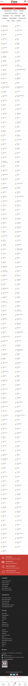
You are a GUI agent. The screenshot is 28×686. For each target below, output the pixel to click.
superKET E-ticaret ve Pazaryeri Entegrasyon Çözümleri (14, 677)
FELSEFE (21, 13)
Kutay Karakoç (5, 305)
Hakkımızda (4, 617)
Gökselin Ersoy (19, 218)
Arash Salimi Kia (5, 47)
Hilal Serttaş (18, 257)
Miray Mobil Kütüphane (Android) (8, 604)
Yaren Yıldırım (18, 515)
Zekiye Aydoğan (5, 546)
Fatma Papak (4, 183)
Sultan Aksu (18, 476)
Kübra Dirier (4, 301)
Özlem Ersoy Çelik (5, 406)
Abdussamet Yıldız (5, 25)
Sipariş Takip (4, 613)
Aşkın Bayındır (5, 56)
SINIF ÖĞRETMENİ (13, 18)
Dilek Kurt (4, 126)
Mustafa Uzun (18, 371)
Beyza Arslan (4, 91)
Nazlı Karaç (4, 384)
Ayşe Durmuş (4, 69)
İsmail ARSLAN (19, 279)
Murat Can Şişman (5, 362)
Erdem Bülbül (4, 161)
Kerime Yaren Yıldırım (6, 292)
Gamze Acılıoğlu (5, 200)
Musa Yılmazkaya (19, 362)
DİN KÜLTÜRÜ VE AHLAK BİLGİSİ (11, 13)
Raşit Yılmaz (18, 419)
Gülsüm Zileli (4, 231)
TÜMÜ (14, 8)
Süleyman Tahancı (5, 476)
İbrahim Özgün (5, 270)
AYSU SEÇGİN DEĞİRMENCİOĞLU (21, 69)
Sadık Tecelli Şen (5, 432)
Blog (3, 620)
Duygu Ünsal (4, 130)
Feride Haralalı (19, 187)
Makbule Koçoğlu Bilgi (20, 314)
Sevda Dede (18, 454)
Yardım (3, 645)
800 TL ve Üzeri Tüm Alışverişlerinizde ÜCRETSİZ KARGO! (14, 4)
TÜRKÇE (13, 20)
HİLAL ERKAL (4, 257)
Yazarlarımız (4, 618)
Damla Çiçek (4, 117)
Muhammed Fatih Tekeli (20, 349)
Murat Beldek (18, 358)
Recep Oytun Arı (5, 428)
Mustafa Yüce (4, 375)
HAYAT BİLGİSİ (18, 15)
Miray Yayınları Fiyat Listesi (7, 638)
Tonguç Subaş (19, 489)
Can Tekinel (4, 104)
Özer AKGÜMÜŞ (19, 397)
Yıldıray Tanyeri (5, 533)
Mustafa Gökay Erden (5, 371)
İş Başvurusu (4, 622)
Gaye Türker (4, 209)
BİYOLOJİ (15, 10)
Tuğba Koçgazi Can (5, 498)
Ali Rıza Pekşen (5, 43)
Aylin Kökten (18, 60)
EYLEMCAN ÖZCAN (5, 174)
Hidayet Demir (18, 253)
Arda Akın (18, 47)
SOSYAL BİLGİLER (22, 18)
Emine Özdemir (5, 148)
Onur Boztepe (4, 397)
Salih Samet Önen (19, 432)
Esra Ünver (18, 165)
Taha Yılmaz (4, 480)
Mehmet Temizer (5, 327)
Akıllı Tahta (4, 633)
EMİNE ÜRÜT (18, 148)
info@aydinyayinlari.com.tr (7, 655)
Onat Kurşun (18, 393)
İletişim (3, 636)
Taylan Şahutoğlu (5, 489)
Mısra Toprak (4, 349)
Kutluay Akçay (18, 305)
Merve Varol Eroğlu (5, 340)
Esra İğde (4, 165)
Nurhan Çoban (5, 393)
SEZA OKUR (4, 463)
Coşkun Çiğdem (19, 113)
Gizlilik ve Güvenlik (5, 582)
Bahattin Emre (4, 78)
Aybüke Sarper (5, 60)
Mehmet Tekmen (19, 323)
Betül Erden (18, 82)
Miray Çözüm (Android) (6, 599)
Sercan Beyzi (18, 441)
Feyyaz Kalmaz (5, 196)
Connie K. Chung (5, 113)
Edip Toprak (4, 139)
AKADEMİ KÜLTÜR (8, 10)
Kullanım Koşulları (5, 584)
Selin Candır (4, 441)
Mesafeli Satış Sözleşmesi (7, 589)
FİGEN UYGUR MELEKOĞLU (20, 196)
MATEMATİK (4, 18)
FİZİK (12, 15)
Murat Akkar (4, 358)
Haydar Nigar (4, 253)
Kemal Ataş (18, 288)
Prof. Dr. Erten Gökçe (19, 410)
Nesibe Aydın (18, 384)
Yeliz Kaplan (18, 524)
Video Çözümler (5, 631)
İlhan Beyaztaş (19, 270)
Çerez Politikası (5, 586)
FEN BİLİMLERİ (6, 15)
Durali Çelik (18, 126)
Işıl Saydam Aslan (5, 279)
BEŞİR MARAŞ (18, 78)
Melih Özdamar (19, 327)
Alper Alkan (18, 43)
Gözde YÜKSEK (19, 222)
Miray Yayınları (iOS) (5, 601)
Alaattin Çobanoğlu (19, 34)
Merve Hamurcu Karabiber (6, 336)
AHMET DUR (18, 25)
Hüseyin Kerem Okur (19, 266)
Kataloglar (4, 629)
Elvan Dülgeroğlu (19, 139)
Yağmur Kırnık (18, 511)
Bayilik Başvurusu (5, 624)
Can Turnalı (18, 104)
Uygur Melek (18, 502)
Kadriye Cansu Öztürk (6, 288)
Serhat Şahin (18, 445)
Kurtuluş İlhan (18, 301)
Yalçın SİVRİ (4, 515)
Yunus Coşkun (5, 537)
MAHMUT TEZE (5, 314)
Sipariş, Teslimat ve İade (6, 588)
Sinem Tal (18, 467)
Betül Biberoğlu (5, 82)
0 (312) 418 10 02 (7, 659)
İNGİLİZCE (19, 20)
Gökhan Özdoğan (5, 218)
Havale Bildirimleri (5, 615)
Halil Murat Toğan (5, 235)
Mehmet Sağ (4, 323)
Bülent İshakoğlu (5, 95)
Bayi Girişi (4, 644)
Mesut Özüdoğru (19, 340)
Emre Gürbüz (18, 152)
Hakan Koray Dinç (19, 231)
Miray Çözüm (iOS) (5, 603)
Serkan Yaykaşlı (5, 454)
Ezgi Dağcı (18, 174)
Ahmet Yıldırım (5, 34)
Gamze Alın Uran (19, 200)
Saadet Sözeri (19, 428)
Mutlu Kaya (18, 375)
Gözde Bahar (4, 222)
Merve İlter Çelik (19, 336)
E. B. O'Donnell (19, 130)
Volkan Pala (4, 511)
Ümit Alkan (4, 502)
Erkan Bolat (18, 161)
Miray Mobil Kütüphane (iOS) (7, 606)
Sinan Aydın (4, 467)
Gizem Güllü (18, 209)
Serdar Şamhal (5, 445)
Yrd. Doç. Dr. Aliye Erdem (20, 533)
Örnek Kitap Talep (5, 626)
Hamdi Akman (18, 235)
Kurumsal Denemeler (6, 635)
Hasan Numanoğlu (19, 244)
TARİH (8, 20)
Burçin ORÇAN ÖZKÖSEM (20, 95)
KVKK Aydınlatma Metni (6, 581)
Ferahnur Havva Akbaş (20, 183)
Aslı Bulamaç (18, 56)
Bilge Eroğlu (18, 91)
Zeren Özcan (18, 546)
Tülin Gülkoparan (19, 498)
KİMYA (23, 15)
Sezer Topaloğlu (19, 463)
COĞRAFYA (21, 10)
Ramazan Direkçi (5, 419)
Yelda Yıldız (4, 524)
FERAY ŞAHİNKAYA (5, 187)
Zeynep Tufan (4, 550)
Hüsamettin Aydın (5, 266)
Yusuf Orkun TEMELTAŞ (20, 537)
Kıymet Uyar (18, 292)
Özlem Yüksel (4, 410)
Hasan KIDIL (4, 244)
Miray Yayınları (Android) (6, 597)
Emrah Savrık (4, 152)
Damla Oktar (18, 117)
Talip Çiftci (18, 480)
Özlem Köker (18, 406)
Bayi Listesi (4, 642)
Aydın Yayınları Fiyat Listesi (7, 640)
